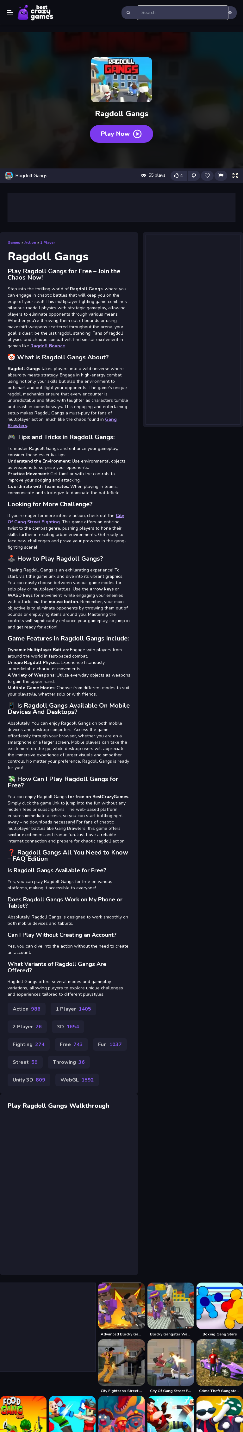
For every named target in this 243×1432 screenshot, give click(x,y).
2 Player (27, 1027)
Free (71, 1044)
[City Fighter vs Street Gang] (121, 1366)
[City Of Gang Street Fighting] (170, 1366)
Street (25, 1062)
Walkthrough (89, 1105)
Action (30, 242)
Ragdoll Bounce (47, 346)
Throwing (69, 1062)
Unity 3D (29, 1080)
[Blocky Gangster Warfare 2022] (170, 1310)
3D (68, 1027)
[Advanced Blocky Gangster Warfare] (121, 1310)
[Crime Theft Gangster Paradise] (219, 1366)
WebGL (77, 1080)
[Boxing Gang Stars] (219, 1310)
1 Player (47, 242)
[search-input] (182, 12)
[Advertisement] (121, 207)
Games (14, 242)
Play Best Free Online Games (35, 13)
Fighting (29, 1044)
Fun (110, 1044)
